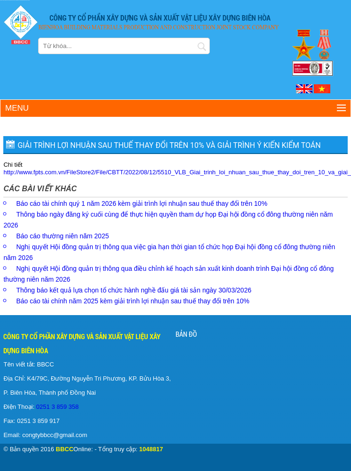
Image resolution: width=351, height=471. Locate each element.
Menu (17, 108)
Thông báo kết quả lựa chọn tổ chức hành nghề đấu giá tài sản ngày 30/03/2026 (133, 290)
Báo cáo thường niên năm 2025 (62, 236)
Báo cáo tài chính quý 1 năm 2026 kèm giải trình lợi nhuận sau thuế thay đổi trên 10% (141, 203)
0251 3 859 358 (56, 406)
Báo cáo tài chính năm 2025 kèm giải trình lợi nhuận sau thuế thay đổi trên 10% (132, 301)
